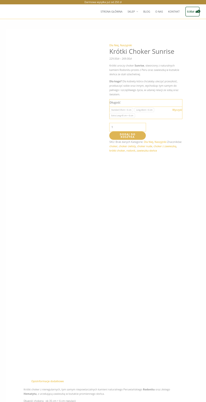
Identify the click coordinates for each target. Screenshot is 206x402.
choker (113, 146)
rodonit (130, 150)
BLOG (146, 11)
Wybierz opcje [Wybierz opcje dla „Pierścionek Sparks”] (87, 328)
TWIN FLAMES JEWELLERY (184, 380)
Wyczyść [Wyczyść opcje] (177, 110)
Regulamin (17, 396)
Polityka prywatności (46, 396)
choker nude (144, 146)
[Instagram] (162, 387)
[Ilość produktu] (127, 127)
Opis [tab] (34, 155)
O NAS (159, 11)
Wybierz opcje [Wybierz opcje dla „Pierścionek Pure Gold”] (51, 328)
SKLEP (131, 11)
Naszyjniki (126, 45)
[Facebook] (170, 387)
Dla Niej (114, 45)
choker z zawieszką (165, 146)
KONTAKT (174, 11)
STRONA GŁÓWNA (111, 11)
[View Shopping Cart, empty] (192, 11)
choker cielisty (127, 146)
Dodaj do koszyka (128, 136)
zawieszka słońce (147, 150)
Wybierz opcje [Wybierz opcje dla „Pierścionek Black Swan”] (124, 332)
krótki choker (117, 150)
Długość (114, 102)
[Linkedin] (177, 387)
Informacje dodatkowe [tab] (50, 155)
